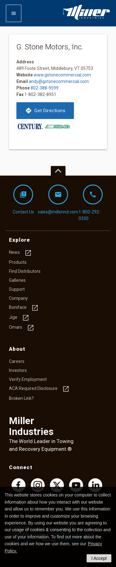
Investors (18, 370)
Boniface (24, 308)
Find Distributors (25, 271)
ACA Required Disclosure (39, 389)
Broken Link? (21, 398)
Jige (19, 318)
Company (18, 298)
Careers (16, 361)
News (20, 253)
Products (18, 262)
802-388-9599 (44, 87)
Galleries (17, 280)
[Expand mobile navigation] (13, 13)
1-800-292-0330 (91, 203)
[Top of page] (58, 171)
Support (17, 289)
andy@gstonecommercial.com (59, 81)
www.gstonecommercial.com (62, 74)
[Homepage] (86, 18)
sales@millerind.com (58, 199)
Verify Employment (28, 379)
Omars (21, 328)
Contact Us (23, 199)
